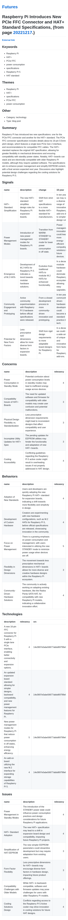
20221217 (22, 32)
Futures (10, 6)
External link (8, 40)
